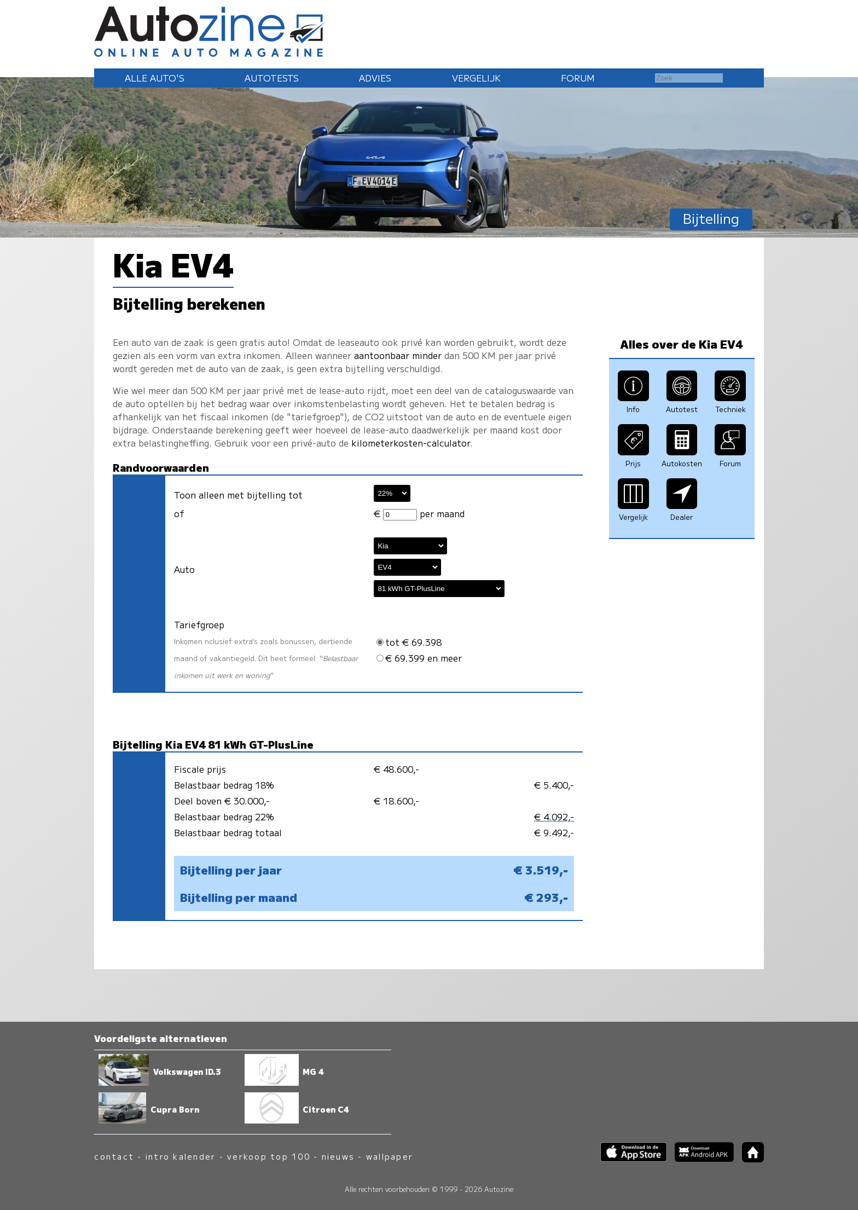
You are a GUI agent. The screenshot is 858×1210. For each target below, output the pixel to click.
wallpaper (389, 1156)
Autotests (272, 77)
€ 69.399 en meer (419, 657)
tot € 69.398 (409, 642)
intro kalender (181, 1156)
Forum (578, 77)
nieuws (338, 1156)
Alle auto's (154, 77)
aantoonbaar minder (398, 355)
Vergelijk (476, 77)
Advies (375, 77)
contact (114, 1156)
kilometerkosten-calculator (410, 442)
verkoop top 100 (268, 1156)
